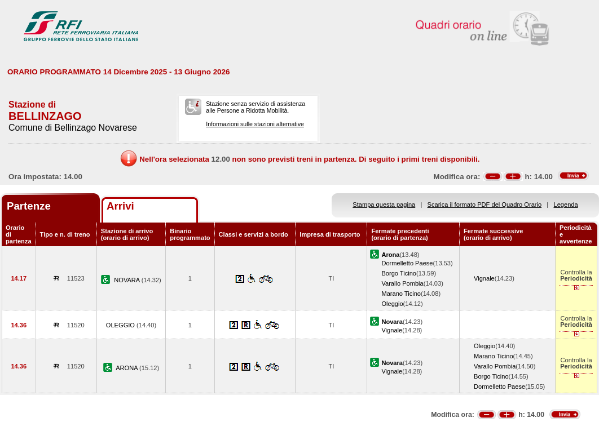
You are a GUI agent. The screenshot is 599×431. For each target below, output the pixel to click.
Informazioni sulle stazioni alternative (255, 124)
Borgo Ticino (398, 273)
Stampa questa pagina (384, 204)
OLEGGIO (121, 325)
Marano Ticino (401, 293)
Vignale (484, 278)
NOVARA (127, 280)
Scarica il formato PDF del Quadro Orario (485, 204)
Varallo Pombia (402, 283)
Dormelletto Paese (407, 263)
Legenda (566, 204)
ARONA (127, 368)
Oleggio (392, 303)
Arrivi (120, 206)
